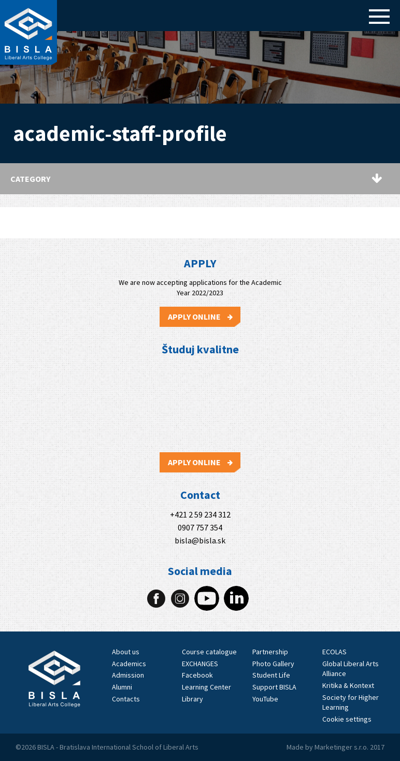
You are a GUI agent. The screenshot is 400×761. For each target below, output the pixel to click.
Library (192, 698)
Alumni (122, 687)
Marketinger (334, 747)
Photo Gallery (273, 663)
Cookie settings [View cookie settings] (347, 719)
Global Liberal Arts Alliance (350, 669)
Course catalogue (209, 651)
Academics (129, 663)
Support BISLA (274, 687)
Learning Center (206, 687)
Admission (128, 675)
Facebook (197, 675)
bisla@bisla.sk (200, 540)
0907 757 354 (200, 528)
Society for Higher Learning (350, 702)
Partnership (270, 651)
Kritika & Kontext (348, 685)
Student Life (271, 675)
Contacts (126, 698)
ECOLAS (334, 651)
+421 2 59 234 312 (200, 515)
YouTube (265, 698)
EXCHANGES (200, 663)
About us (125, 651)
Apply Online (200, 316)
